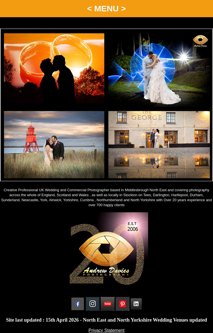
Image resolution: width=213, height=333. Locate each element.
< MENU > (106, 8)
